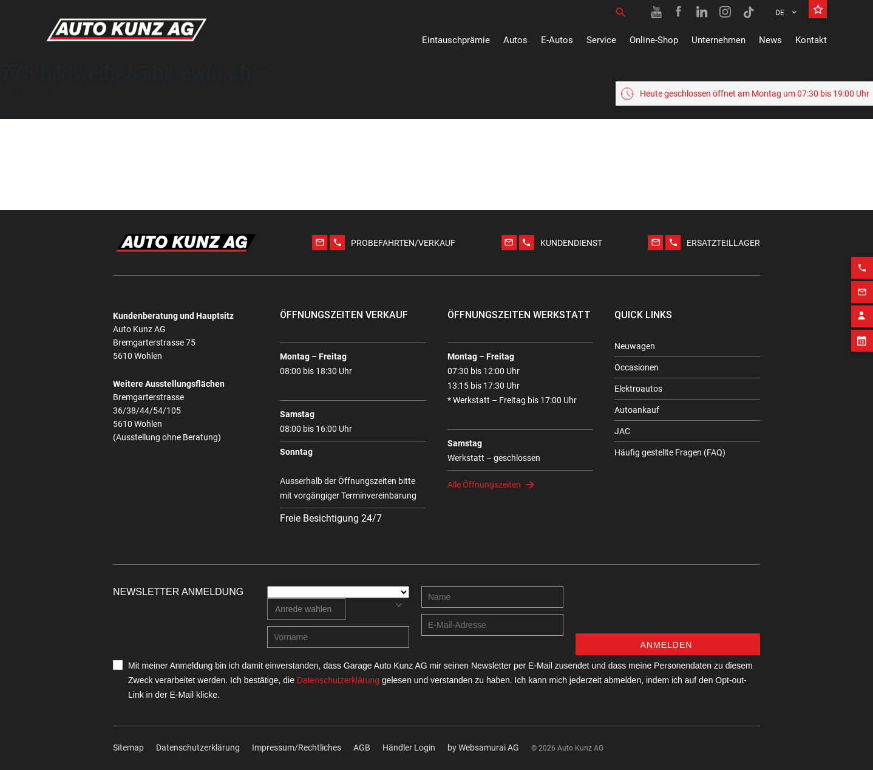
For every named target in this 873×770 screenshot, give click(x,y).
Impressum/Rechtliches (296, 747)
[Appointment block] (862, 336)
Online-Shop (654, 40)
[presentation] (668, 609)
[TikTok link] (748, 12)
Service (601, 40)
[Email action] (862, 287)
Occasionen (636, 367)
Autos (515, 40)
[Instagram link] (725, 12)
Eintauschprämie (456, 40)
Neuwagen (634, 346)
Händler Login (408, 747)
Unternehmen (718, 40)
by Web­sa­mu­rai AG (483, 747)
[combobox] (306, 609)
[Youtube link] (656, 12)
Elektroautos (638, 389)
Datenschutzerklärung (198, 747)
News (770, 40)
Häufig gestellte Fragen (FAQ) (669, 452)
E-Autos (557, 40)
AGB (361, 747)
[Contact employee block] (862, 311)
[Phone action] (862, 263)
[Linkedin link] (702, 12)
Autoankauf (636, 410)
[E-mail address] (492, 625)
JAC (622, 431)
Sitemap (128, 747)
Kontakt (811, 40)
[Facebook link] (679, 12)
